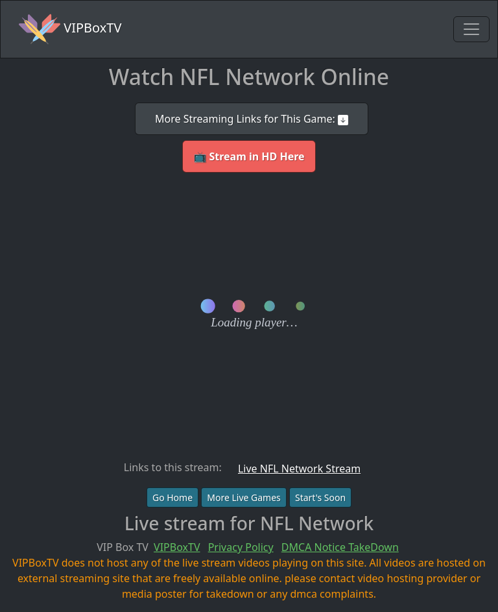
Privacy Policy (241, 547)
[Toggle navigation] (471, 29)
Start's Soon (320, 497)
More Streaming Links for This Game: (251, 119)
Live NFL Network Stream (299, 468)
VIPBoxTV (70, 29)
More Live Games (244, 497)
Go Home (172, 497)
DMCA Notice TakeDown (340, 547)
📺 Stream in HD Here (248, 156)
